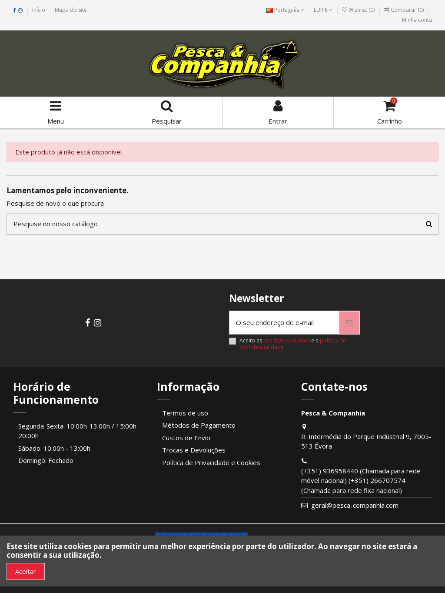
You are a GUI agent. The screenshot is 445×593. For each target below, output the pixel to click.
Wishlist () (359, 9)
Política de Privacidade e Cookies (211, 462)
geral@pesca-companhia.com (355, 505)
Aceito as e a (292, 344)
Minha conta (417, 19)
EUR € (323, 9)
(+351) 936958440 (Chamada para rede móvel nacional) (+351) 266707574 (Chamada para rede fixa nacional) (361, 480)
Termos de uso (185, 413)
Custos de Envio (186, 437)
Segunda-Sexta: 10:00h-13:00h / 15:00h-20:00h (78, 431)
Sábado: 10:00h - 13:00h (54, 448)
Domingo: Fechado (45, 460)
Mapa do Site (71, 9)
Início (38, 9)
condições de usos (286, 340)
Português (285, 9)
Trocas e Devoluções (194, 450)
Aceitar (25, 571)
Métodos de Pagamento (199, 425)
